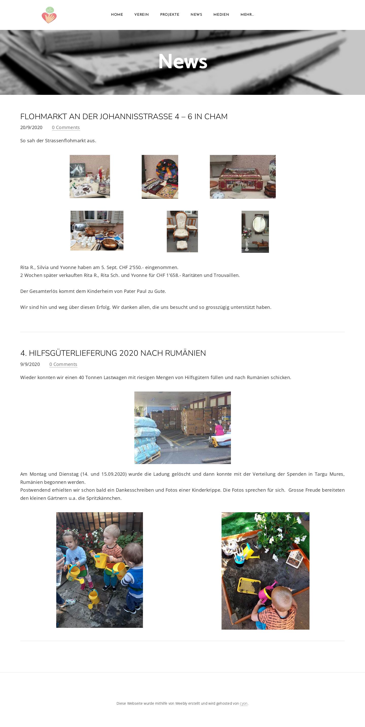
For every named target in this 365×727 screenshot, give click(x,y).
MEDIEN (221, 15)
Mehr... (247, 15)
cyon (243, 703)
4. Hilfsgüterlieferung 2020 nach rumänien (113, 353)
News (196, 15)
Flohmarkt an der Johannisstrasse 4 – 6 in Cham (124, 116)
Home (117, 15)
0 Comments (66, 127)
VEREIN (141, 15)
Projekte (169, 15)
